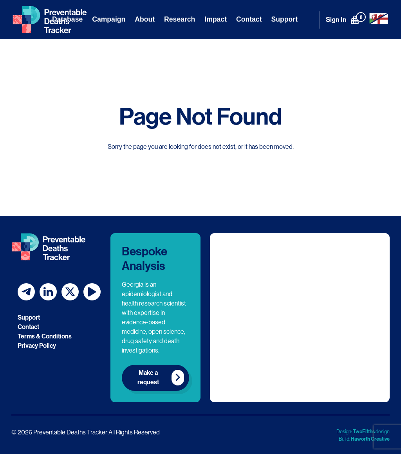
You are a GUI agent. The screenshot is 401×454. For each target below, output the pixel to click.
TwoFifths (364, 431)
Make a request (148, 377)
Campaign (108, 19)
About (145, 19)
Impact (215, 19)
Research (179, 19)
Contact (249, 19)
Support (284, 19)
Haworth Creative (370, 439)
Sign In (336, 20)
